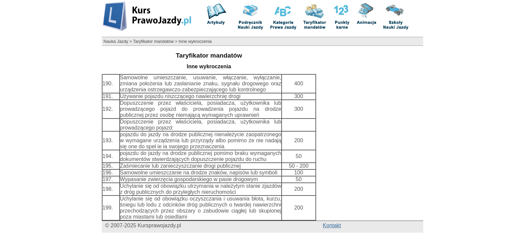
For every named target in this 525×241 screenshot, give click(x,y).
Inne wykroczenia (195, 41)
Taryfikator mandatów (153, 41)
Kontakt (332, 225)
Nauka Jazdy (115, 41)
